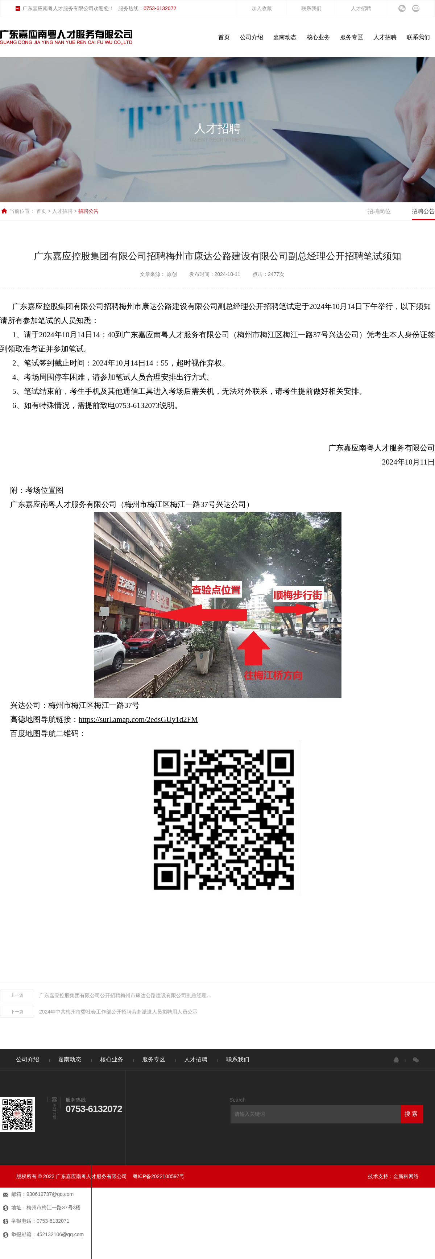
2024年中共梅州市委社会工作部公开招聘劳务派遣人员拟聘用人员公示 (118, 1012)
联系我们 (311, 8)
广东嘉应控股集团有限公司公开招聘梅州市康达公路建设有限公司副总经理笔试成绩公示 (126, 995)
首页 (42, 211)
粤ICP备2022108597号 (159, 1176)
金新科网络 (406, 1176)
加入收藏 (262, 8)
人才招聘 (361, 8)
